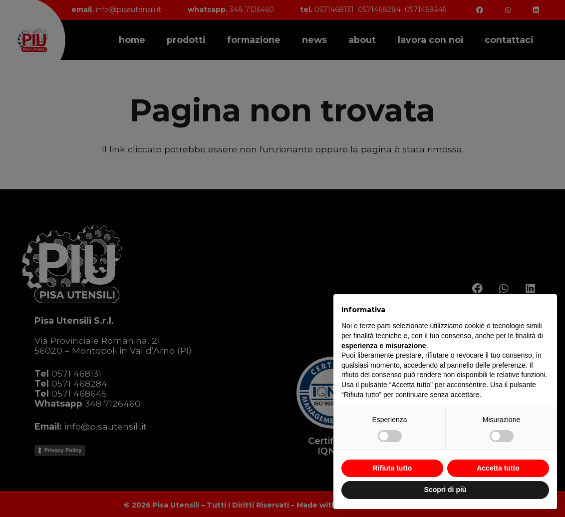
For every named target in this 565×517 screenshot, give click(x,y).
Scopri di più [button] (445, 490)
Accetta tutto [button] (498, 468)
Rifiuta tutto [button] (392, 468)
